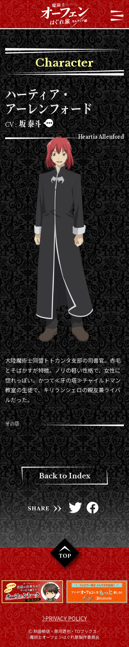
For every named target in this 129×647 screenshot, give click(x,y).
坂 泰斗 (30, 123)
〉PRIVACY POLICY (64, 618)
